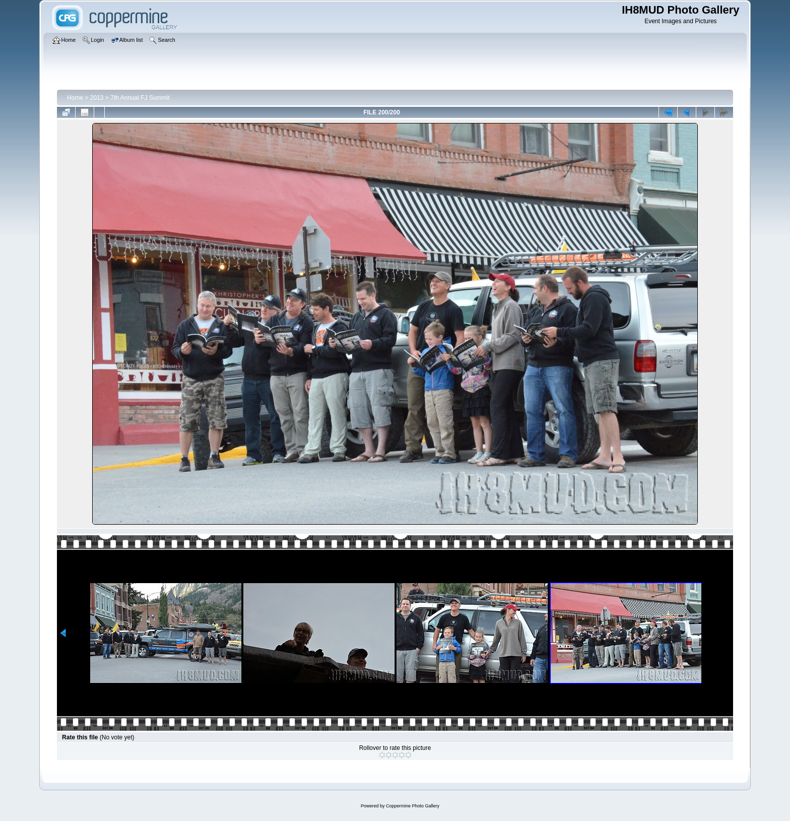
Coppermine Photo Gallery (412, 805)
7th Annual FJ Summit (139, 97)
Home (75, 97)
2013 (97, 97)
